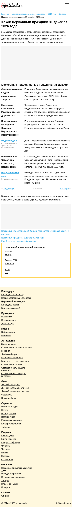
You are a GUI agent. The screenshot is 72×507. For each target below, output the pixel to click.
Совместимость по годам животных (13, 374)
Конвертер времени (11, 424)
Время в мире (8, 417)
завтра (8, 254)
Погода (4, 410)
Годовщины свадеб (10, 308)
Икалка (4, 453)
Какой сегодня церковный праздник (18, 241)
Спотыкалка (7, 459)
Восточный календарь (12, 358)
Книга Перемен (8, 439)
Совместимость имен (12, 364)
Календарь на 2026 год (12, 295)
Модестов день (9, 141)
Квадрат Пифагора (10, 442)
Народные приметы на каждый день (16, 469)
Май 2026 (9, 264)
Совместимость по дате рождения (13, 369)
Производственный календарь (16, 298)
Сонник (5, 496)
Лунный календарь (10, 384)
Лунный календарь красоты (15, 391)
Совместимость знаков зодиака (17, 347)
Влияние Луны (8, 398)
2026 (7, 269)
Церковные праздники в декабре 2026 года (22, 238)
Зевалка (5, 456)
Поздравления (8, 320)
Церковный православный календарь (25, 247)
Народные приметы (11, 474)
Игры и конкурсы (9, 484)
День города (7, 323)
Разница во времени (11, 420)
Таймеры (5, 427)
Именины (6, 335)
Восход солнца (8, 413)
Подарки (5, 487)
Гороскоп (5, 351)
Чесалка (5, 449)
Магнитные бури (9, 407)
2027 (7, 273)
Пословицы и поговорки (13, 477)
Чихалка (5, 446)
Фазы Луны (6, 395)
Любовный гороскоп (11, 354)
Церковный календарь (13, 301)
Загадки (5, 480)
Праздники (6, 317)
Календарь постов (10, 305)
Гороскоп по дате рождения (15, 361)
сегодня (9, 251)
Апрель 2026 (11, 260)
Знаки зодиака (8, 344)
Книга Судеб (7, 436)
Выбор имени (8, 332)
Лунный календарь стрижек (15, 388)
